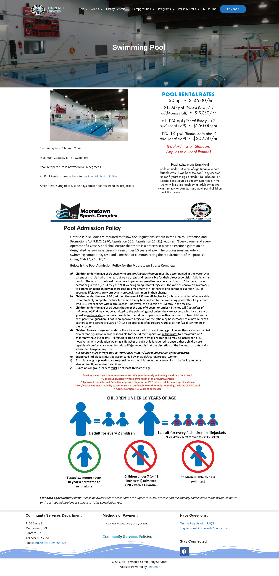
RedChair (154, 567)
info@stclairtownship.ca (50, 543)
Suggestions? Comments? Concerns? (204, 528)
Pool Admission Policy (102, 176)
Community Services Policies (127, 536)
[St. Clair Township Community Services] (49, 9)
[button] (233, 10)
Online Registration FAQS (197, 523)
